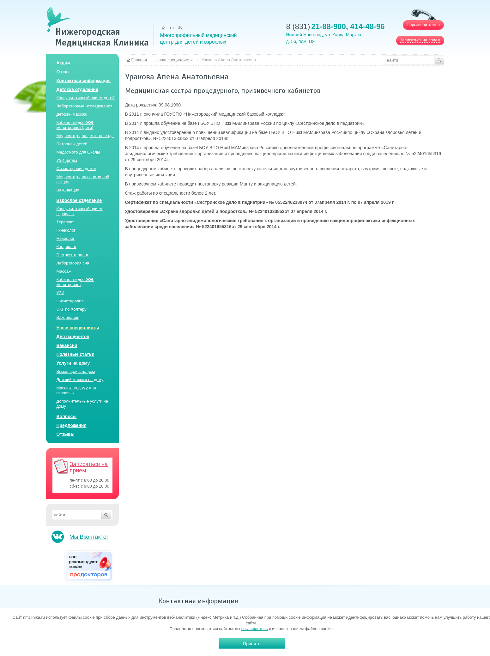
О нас (63, 71)
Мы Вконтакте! (89, 537)
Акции (63, 62)
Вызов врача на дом (76, 371)
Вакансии (67, 345)
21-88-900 (329, 26)
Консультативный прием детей (86, 97)
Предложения (72, 425)
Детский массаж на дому (80, 379)
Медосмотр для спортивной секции (83, 179)
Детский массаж (72, 114)
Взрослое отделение (79, 200)
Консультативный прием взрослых (80, 211)
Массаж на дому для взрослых (76, 390)
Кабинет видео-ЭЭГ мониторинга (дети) (75, 125)
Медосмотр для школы (78, 152)
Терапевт (65, 222)
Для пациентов (73, 336)
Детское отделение (77, 89)
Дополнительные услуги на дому (82, 404)
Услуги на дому (73, 363)
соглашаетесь (254, 628)
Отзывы (66, 434)
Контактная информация (84, 80)
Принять (251, 643)
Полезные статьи (75, 354)
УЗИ (60, 292)
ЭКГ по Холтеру (72, 309)
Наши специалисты (78, 327)
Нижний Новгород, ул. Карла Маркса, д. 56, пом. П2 (324, 38)
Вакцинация (68, 190)
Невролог (66, 238)
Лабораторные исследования (84, 106)
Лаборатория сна (73, 263)
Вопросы (67, 416)
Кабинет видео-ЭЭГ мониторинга (75, 282)
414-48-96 (367, 26)
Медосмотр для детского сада (85, 135)
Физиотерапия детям (76, 168)
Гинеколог (66, 230)
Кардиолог (66, 246)
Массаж (64, 271)
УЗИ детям (67, 160)
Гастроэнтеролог (72, 254)
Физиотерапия (70, 301)
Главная (139, 60)
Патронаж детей (72, 144)
